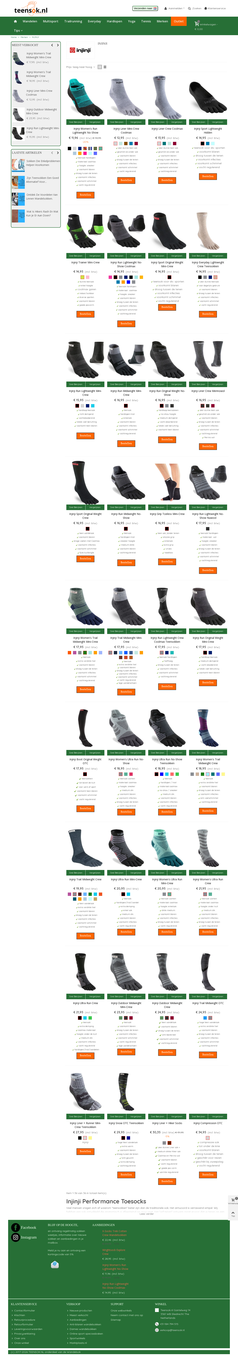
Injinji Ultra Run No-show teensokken (167, 761)
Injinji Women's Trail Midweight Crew (208, 761)
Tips (17, 30)
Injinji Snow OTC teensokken (126, 1123)
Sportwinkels (75, 1338)
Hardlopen (114, 21)
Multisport (50, 21)
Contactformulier (23, 1311)
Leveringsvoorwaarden (26, 1329)
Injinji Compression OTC (207, 1123)
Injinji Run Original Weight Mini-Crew (208, 639)
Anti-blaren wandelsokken (83, 1324)
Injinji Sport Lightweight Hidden (208, 130)
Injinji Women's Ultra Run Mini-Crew (167, 881)
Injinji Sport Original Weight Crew (85, 516)
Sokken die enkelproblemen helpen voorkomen (43, 163)
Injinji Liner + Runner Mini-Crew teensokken (85, 1125)
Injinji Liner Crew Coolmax (42, 53)
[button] (51, 45)
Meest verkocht (25, 45)
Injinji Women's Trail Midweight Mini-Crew (85, 639)
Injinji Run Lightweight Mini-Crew (85, 393)
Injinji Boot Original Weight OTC (85, 761)
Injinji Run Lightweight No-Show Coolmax (126, 264)
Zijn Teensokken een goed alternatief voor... (42, 179)
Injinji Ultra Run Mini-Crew (126, 879)
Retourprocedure (23, 1320)
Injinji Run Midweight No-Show (126, 516)
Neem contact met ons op (127, 1315)
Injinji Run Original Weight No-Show (167, 393)
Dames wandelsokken (81, 1329)
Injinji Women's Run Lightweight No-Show (85, 130)
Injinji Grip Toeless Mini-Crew (167, 514)
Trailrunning (73, 21)
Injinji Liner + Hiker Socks (167, 1123)
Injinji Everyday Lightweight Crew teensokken (208, 264)
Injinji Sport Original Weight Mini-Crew (167, 264)
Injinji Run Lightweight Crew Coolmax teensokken (167, 639)
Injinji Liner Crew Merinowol (43, 72)
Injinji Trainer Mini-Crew (85, 262)
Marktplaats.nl (76, 1343)
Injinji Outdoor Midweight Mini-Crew (126, 1005)
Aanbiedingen (103, 1225)
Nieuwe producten (79, 1311)
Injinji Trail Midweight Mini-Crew (42, 111)
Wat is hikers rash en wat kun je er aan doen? (42, 213)
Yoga (131, 21)
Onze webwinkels (121, 1310)
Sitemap (116, 1319)
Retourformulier (22, 1324)
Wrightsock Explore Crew (113, 1252)
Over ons (18, 1338)
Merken (162, 21)
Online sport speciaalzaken (84, 1334)
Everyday (94, 21)
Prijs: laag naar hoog (80, 67)
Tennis (146, 21)
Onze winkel (20, 1343)
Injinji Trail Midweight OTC (208, 1003)
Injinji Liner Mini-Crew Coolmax (126, 130)
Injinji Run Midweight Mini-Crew (126, 393)
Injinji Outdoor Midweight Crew (41, 130)
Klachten (18, 1315)
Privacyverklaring (23, 1334)
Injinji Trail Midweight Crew (43, 90)
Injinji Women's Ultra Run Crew (208, 881)
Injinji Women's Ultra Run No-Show (126, 761)
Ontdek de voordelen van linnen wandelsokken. (42, 196)
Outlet (179, 21)
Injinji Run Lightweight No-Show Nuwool (208, 516)
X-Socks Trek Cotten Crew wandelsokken (114, 1233)
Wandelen (30, 21)
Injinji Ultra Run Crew (85, 1003)
